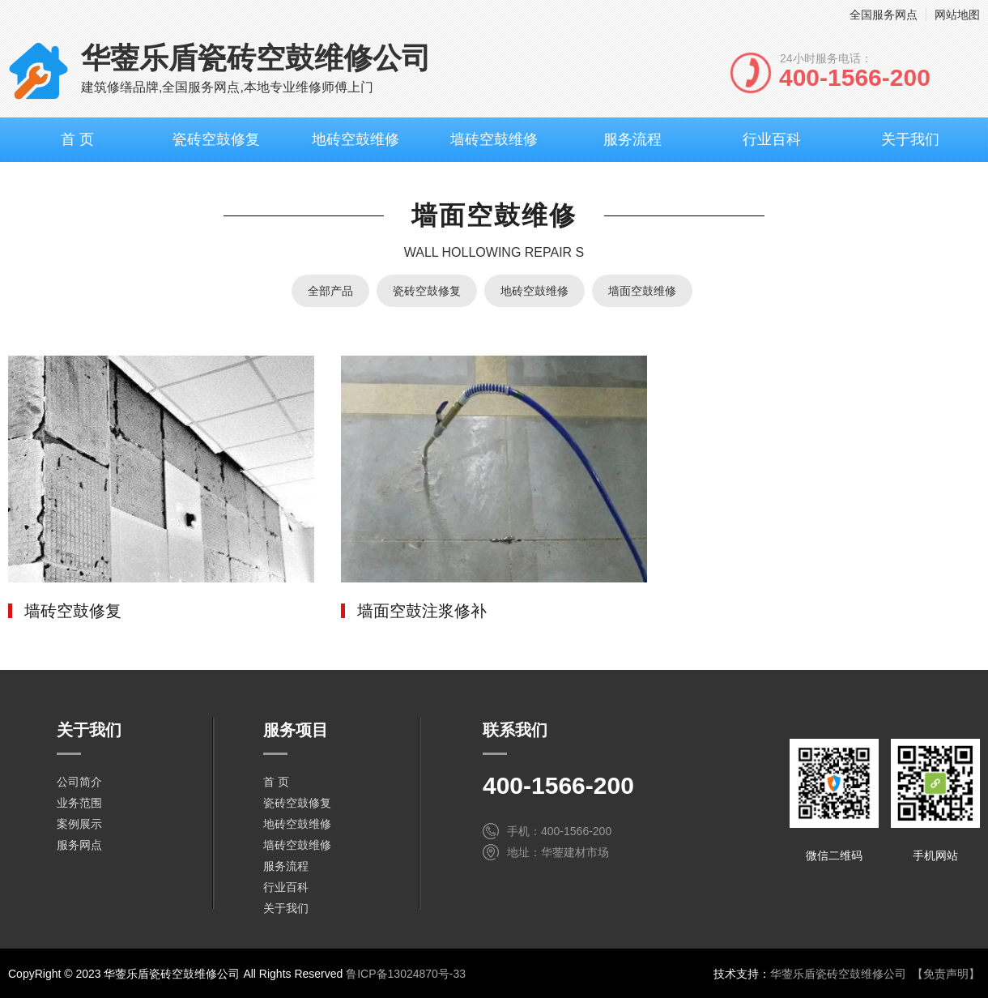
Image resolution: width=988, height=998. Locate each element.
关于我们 (910, 139)
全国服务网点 (884, 14)
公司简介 (79, 781)
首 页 (77, 139)
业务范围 (79, 802)
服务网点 (79, 844)
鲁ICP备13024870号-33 (406, 973)
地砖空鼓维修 (355, 139)
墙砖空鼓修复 (72, 611)
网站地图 (957, 14)
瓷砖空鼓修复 (216, 139)
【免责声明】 (946, 973)
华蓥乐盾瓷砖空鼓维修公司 (838, 973)
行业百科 (772, 139)
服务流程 (632, 139)
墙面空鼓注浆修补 (422, 611)
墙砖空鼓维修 (494, 139)
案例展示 (79, 823)
